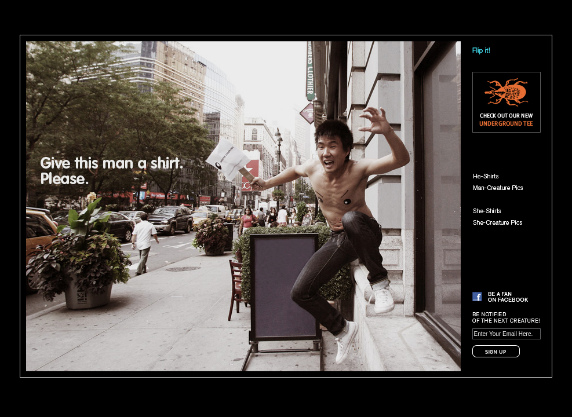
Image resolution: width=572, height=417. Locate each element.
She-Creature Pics (503, 222)
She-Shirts (503, 211)
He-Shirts (503, 176)
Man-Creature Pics (503, 187)
